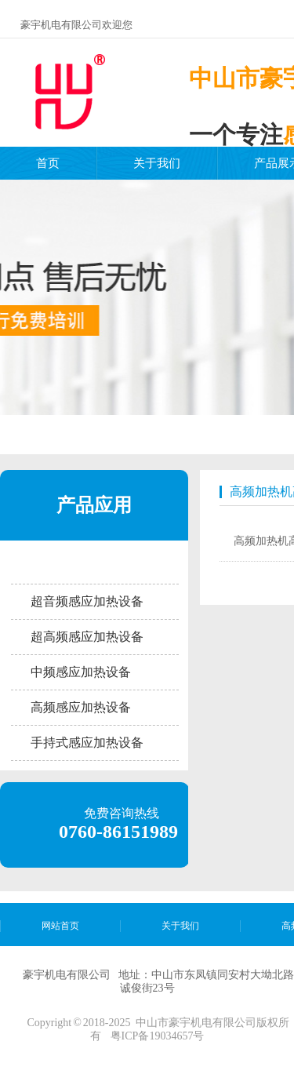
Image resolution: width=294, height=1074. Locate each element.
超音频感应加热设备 (87, 601)
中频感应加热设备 (81, 672)
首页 (48, 163)
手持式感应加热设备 (87, 742)
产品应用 (94, 505)
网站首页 (60, 925)
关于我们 (156, 163)
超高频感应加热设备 (87, 636)
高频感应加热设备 (81, 707)
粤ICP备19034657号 (158, 1036)
